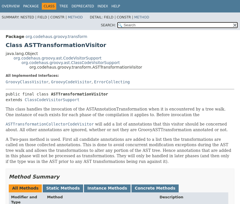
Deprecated (83, 6)
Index (103, 6)
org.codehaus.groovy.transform (56, 36)
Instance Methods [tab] (107, 188)
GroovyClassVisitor (27, 82)
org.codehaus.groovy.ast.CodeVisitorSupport (57, 58)
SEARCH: (108, 25)
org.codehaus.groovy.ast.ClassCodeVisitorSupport (70, 62)
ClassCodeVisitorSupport (52, 99)
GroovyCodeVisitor (71, 82)
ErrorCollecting (112, 82)
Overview (11, 6)
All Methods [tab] (25, 188)
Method (75, 17)
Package (31, 6)
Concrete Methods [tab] (155, 188)
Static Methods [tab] (63, 188)
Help (115, 6)
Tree (63, 6)
